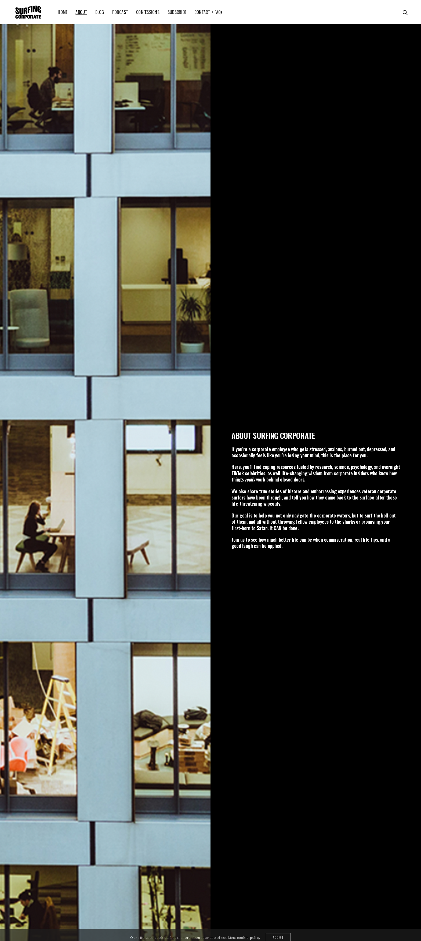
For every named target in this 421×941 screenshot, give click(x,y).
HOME (62, 12)
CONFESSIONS (147, 12)
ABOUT (81, 12)
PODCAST (120, 12)
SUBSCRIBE (177, 12)
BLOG (99, 12)
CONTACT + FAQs (208, 12)
